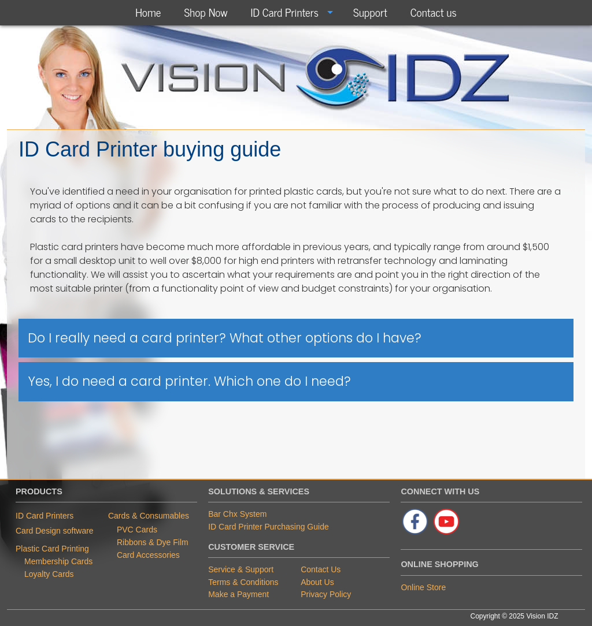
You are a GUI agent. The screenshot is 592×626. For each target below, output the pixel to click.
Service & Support (240, 569)
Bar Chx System (237, 514)
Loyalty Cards (49, 574)
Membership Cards (58, 561)
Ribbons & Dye (145, 542)
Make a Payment (238, 594)
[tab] (296, 338)
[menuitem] (148, 12)
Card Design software (55, 530)
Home (148, 12)
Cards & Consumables (148, 515)
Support (370, 12)
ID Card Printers (285, 12)
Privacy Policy (326, 594)
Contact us (433, 12)
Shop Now (205, 12)
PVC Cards (137, 529)
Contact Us (321, 569)
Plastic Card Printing (52, 548)
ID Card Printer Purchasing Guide (268, 526)
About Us (317, 582)
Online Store (423, 587)
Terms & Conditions (243, 582)
